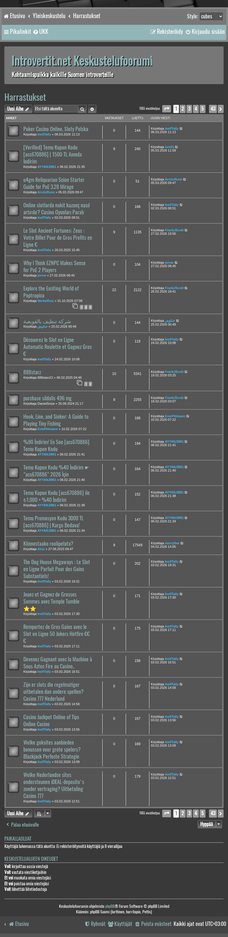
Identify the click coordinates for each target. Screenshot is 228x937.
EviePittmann (47, 429)
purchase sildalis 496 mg (47, 398)
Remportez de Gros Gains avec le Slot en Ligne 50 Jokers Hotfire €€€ (56, 633)
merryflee (172, 543)
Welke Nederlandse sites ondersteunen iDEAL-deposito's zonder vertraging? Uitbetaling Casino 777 (53, 785)
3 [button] (189, 109)
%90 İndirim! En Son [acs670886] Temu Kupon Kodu (56, 446)
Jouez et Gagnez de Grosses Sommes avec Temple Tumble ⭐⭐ (51, 601)
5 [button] (202, 109)
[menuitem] (40, 31)
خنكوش (42, 326)
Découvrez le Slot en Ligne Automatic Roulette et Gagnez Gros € (57, 346)
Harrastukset (25, 97)
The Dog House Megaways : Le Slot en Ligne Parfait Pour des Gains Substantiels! (56, 569)
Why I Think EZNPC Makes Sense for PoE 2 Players (54, 267)
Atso (40, 549)
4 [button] (196, 109)
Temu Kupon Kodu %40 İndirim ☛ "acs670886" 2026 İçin (56, 471)
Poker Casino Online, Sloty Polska (55, 129)
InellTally (44, 134)
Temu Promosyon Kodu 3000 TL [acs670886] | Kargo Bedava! (53, 522)
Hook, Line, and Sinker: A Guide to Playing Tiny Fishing (56, 420)
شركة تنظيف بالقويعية (47, 321)
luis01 (169, 147)
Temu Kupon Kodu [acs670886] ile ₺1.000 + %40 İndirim (56, 496)
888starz (32, 372)
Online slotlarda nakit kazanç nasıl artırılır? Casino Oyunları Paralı (56, 209)
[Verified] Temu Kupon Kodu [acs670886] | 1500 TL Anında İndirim (52, 154)
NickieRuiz (45, 301)
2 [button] (183, 109)
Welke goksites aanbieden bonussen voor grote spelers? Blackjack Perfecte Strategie (52, 749)
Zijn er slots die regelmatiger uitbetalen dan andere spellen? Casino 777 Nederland (53, 691)
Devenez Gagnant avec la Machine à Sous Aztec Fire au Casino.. (57, 663)
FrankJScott (174, 230)
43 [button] (213, 109)
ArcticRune (46, 192)
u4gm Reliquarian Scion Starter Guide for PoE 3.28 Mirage (53, 183)
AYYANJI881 (46, 166)
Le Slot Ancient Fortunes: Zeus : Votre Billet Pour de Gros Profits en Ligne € (57, 237)
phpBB (110, 906)
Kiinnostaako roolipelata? (48, 543)
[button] (166, 108)
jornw (41, 275)
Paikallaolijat (17, 839)
